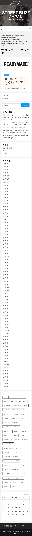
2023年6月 (5, 269)
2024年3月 (5, 241)
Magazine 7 (23, 531)
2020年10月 (6, 368)
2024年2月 (5, 244)
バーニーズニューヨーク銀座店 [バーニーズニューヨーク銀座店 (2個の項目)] (11, 461)
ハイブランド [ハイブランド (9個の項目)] (18, 452)
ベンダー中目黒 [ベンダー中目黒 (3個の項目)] (14, 469)
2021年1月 (5, 358)
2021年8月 (5, 337)
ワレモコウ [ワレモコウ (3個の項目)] (6, 486)
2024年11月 (6, 216)
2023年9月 (5, 259)
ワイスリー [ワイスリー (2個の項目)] (21, 482)
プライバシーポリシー (20, 526)
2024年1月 (5, 247)
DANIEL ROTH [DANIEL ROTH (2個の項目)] (13, 397)
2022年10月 (6, 293)
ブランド (6, 74)
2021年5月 (5, 346)
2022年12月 (6, 287)
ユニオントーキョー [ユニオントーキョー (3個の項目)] (9, 478)
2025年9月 (5, 185)
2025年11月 (6, 179)
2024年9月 (5, 222)
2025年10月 (6, 182)
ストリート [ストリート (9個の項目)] (22, 448)
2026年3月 (5, 167)
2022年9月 (5, 296)
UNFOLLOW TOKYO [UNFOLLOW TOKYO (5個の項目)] (16, 410)
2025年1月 (5, 210)
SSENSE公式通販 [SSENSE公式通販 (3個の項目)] (17, 405)
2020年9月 (5, 371)
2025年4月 (5, 201)
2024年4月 (5, 238)
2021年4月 (5, 349)
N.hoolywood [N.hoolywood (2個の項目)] (7, 405)
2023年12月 (6, 250)
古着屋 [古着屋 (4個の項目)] (13, 486)
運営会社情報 (8, 526)
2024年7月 (5, 228)
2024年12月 (6, 213)
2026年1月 (5, 173)
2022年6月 (5, 306)
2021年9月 (5, 334)
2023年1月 (5, 284)
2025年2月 (5, 207)
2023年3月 (5, 278)
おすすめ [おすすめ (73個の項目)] (6, 414)
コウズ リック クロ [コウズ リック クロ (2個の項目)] (8, 439)
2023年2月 (5, 281)
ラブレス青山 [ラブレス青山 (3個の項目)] (19, 478)
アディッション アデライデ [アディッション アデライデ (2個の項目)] (17, 414)
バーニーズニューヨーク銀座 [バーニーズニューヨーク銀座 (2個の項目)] (11, 456)
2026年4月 (5, 163)
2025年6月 (5, 194)
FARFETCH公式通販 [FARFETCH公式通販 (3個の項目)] (8, 401)
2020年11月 (6, 365)
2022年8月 (5, 300)
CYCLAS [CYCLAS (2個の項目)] (5, 397)
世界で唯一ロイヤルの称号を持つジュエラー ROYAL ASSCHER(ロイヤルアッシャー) (16, 131)
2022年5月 (5, 309)
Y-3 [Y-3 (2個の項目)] (23, 410)
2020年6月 (5, 380)
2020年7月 (5, 377)
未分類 (5, 154)
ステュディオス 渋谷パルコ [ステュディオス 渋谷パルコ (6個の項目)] (10, 448)
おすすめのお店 (7, 148)
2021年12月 (6, 324)
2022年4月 (5, 312)
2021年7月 (5, 340)
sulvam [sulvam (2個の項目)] (25, 405)
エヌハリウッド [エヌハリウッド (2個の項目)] (7, 431)
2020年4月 (5, 386)
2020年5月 (5, 383)
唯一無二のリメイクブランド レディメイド (15, 82)
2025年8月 (5, 188)
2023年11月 (6, 253)
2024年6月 (5, 232)
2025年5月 (5, 197)
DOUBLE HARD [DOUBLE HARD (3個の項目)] (21, 397)
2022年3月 (5, 315)
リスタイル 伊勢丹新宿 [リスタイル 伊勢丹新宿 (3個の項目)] (10, 482)
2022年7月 (5, 303)
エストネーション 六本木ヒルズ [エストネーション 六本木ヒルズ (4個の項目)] (12, 422)
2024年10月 (6, 219)
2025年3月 (5, 204)
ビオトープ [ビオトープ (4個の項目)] (21, 465)
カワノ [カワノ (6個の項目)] (5, 435)
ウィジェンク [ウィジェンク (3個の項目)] (22, 418)
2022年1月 (5, 321)
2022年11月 (6, 290)
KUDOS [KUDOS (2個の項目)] (24, 401)
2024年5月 (5, 235)
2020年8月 (5, 374)
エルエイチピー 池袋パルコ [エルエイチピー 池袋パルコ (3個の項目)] (21, 431)
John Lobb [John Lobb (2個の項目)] (18, 401)
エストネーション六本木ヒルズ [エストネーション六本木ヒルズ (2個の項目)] (11, 427)
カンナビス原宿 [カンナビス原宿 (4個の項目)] (13, 435)
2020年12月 (6, 362)
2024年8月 (5, 225)
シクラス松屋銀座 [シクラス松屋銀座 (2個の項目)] (8, 444)
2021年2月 (5, 355)
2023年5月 (5, 272)
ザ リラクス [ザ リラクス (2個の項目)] (25, 439)
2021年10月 (6, 331)
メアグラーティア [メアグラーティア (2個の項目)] (20, 473)
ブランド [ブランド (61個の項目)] (6, 469)
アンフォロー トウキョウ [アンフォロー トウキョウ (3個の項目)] (10, 418)
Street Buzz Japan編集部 (12, 88)
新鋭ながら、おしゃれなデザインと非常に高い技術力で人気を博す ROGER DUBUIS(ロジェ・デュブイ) (16, 117)
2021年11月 (6, 327)
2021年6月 (5, 343)
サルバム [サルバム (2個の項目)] (17, 439)
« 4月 (4, 518)
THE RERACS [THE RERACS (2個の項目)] (6, 410)
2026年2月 (5, 170)
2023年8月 (5, 262)
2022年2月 (5, 318)
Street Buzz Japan (16, 14)
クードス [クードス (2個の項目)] (22, 435)
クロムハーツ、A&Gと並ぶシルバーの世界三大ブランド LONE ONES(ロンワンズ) (15, 123)
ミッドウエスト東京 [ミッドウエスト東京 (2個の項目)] (9, 473)
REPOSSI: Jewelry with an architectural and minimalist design (15, 137)
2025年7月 (5, 191)
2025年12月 (6, 176)
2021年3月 (5, 352)
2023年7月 (5, 266)
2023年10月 (6, 256)
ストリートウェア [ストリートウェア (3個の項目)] (8, 452)
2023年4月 (5, 275)
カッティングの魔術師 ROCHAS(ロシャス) (15, 127)
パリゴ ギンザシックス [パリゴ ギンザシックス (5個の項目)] (10, 465)
